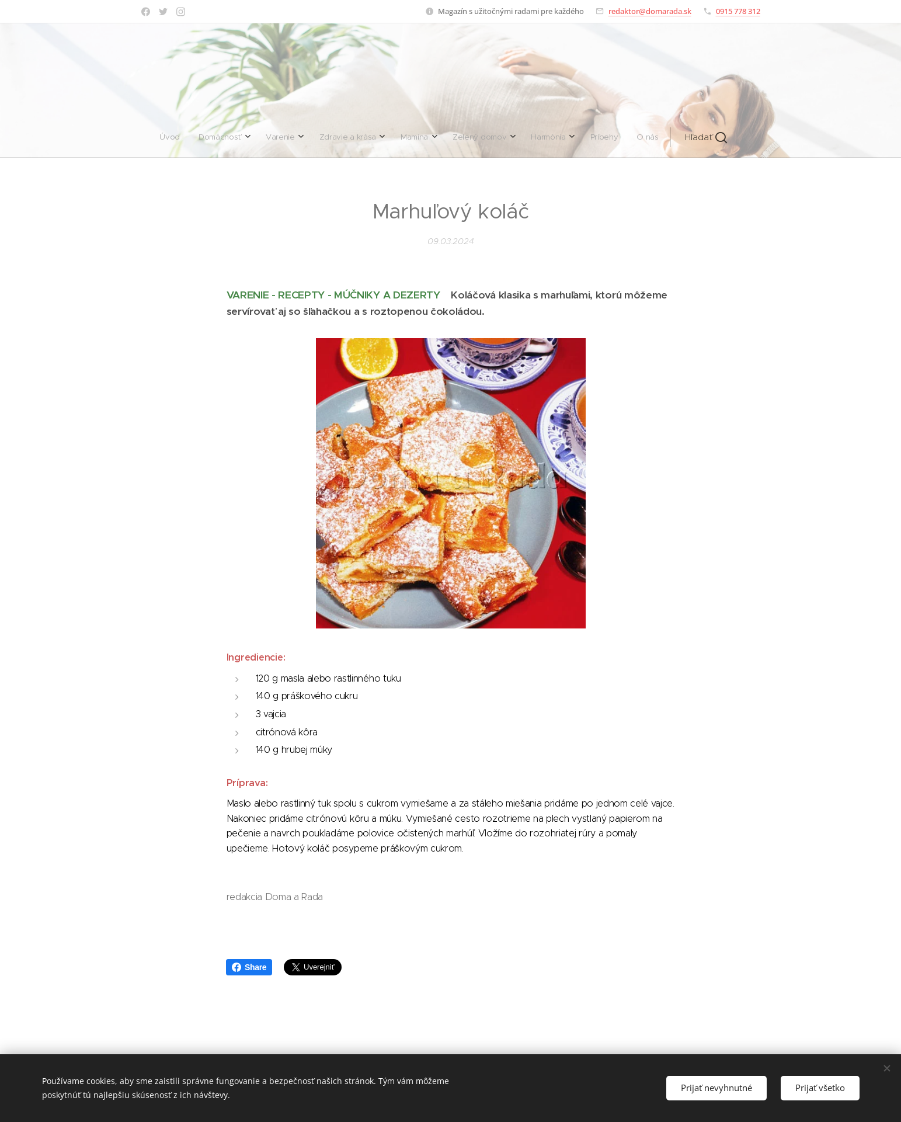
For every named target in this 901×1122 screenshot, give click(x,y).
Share (249, 967)
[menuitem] (321, 137)
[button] (549, 137)
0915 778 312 (738, 11)
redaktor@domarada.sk (649, 11)
